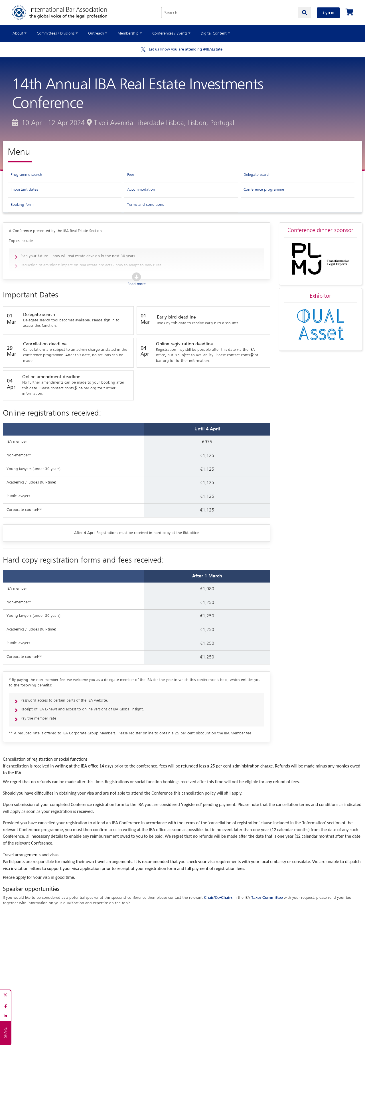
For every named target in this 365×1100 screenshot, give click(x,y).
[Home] (65, 13)
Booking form (22, 205)
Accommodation (141, 190)
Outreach (96, 33)
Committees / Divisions (55, 33)
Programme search (26, 175)
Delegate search (257, 175)
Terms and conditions (145, 205)
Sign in (328, 13)
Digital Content (214, 33)
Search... (173, 13)
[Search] (304, 12)
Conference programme (264, 190)
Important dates (24, 190)
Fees (130, 175)
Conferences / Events (169, 33)
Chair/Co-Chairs (218, 898)
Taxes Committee (267, 898)
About (18, 33)
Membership (128, 33)
